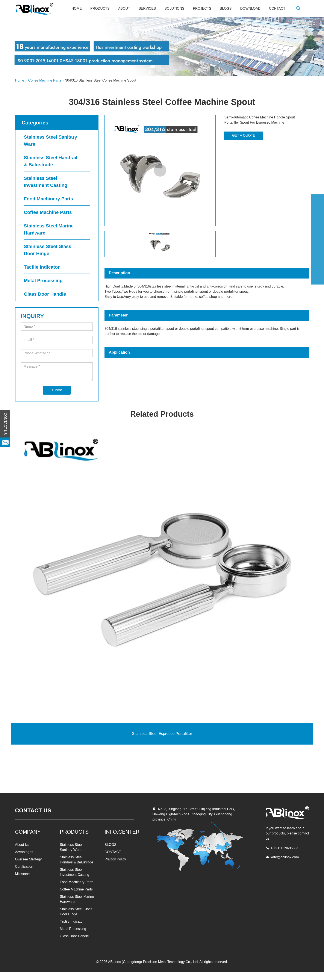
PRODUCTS (100, 8)
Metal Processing (43, 280)
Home (76, 8)
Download (250, 8)
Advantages (24, 852)
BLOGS (226, 8)
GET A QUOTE (243, 135)
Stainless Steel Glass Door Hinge (47, 250)
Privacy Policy (115, 859)
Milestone (22, 874)
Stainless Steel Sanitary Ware (50, 140)
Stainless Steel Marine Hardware (49, 229)
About (124, 8)
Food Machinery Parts (48, 198)
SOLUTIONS (174, 8)
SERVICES (147, 8)
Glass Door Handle (45, 294)
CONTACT (277, 8)
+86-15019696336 (284, 848)
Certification (24, 866)
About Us (22, 844)
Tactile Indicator (42, 267)
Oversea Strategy (28, 859)
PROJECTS (202, 8)
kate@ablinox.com (285, 857)
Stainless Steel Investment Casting (45, 182)
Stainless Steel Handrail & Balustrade (50, 161)
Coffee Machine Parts (44, 80)
